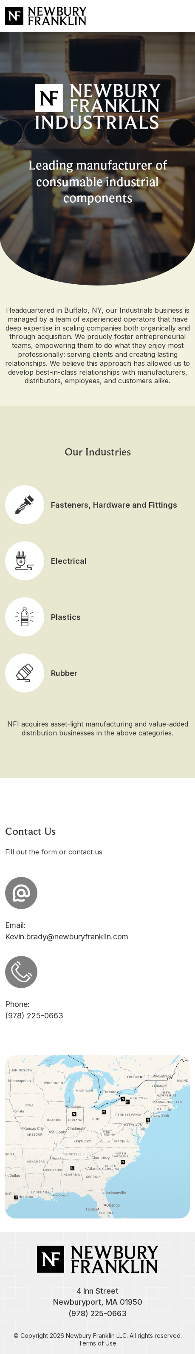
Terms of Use (97, 1343)
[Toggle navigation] (181, 16)
